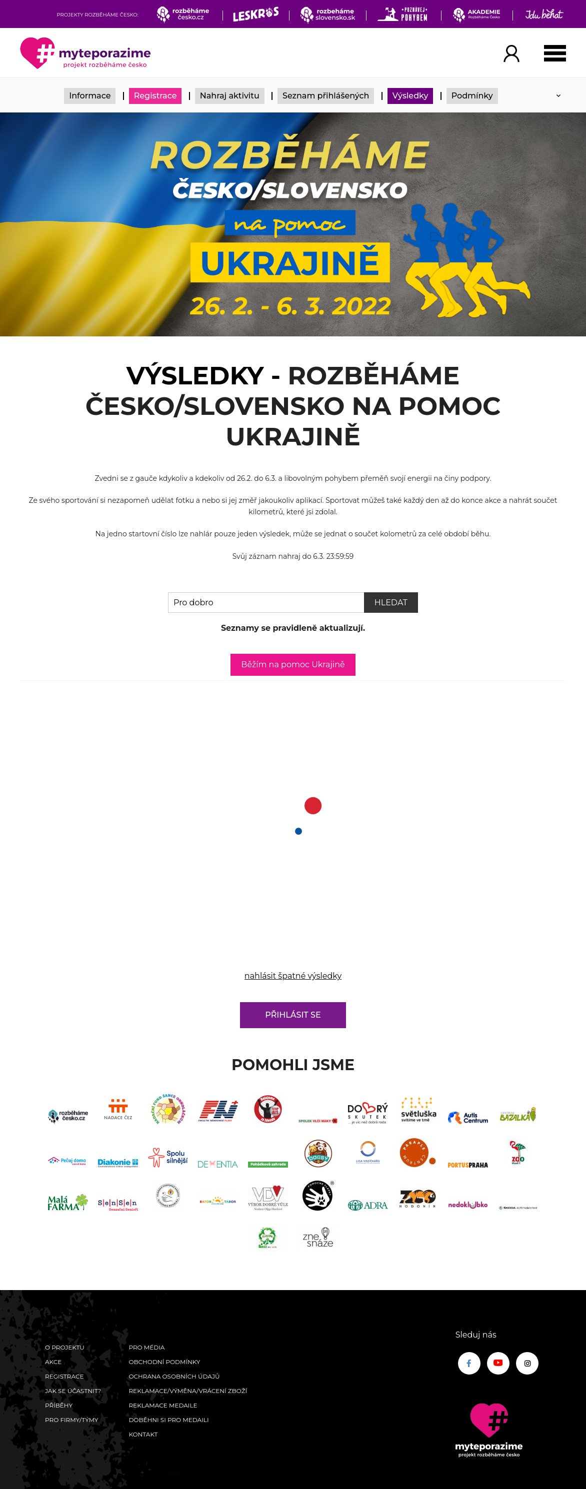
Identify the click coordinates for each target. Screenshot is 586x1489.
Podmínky (472, 95)
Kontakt (143, 1434)
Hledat (391, 602)
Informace (89, 95)
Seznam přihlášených (326, 95)
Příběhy (58, 1405)
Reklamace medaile (162, 1405)
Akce (53, 1362)
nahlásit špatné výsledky (293, 976)
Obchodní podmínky (164, 1362)
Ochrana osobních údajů (174, 1376)
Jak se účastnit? (73, 1391)
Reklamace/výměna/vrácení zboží (187, 1391)
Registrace (155, 95)
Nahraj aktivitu (230, 95)
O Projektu (64, 1347)
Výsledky (410, 95)
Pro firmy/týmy (71, 1420)
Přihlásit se (292, 1015)
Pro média (146, 1347)
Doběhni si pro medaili (168, 1420)
